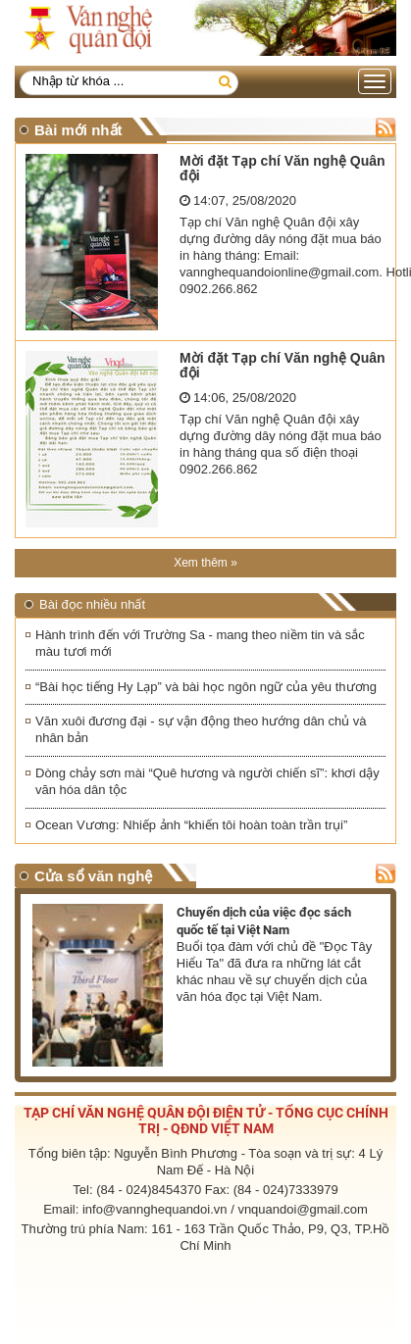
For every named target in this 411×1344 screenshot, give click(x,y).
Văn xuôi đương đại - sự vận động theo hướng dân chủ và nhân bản (201, 729)
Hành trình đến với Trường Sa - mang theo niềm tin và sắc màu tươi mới (200, 643)
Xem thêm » (205, 563)
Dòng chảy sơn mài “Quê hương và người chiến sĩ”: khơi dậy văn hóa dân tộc (207, 781)
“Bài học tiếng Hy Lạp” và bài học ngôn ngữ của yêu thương (206, 686)
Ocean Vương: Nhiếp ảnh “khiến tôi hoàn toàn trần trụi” (191, 825)
